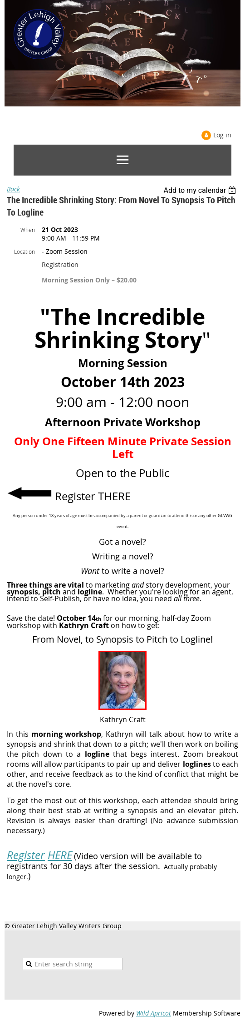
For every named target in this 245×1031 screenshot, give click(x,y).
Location (24, 251)
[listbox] (200, 190)
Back (13, 189)
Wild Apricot (153, 1013)
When (27, 229)
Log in (222, 135)
